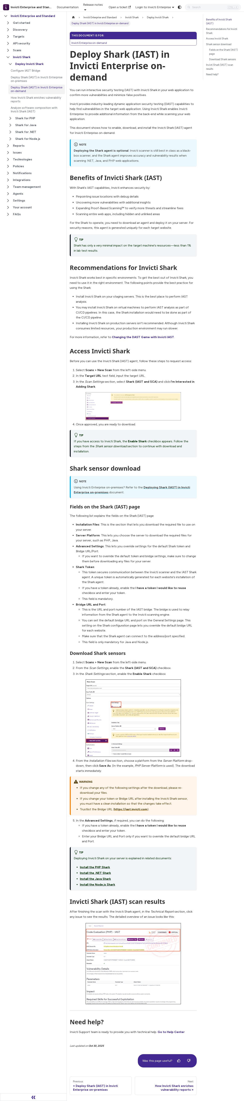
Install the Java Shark (95, 879)
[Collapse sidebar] (33, 1097)
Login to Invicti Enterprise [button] (153, 7)
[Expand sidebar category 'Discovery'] (8, 30)
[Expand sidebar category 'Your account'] (8, 207)
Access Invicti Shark (217, 38)
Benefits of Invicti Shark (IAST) (219, 21)
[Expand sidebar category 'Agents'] (8, 194)
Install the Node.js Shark (97, 884)
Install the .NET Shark (95, 873)
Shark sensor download (218, 44)
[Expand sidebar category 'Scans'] (8, 50)
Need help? (212, 74)
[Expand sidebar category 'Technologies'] (8, 159)
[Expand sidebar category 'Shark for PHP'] (10, 118)
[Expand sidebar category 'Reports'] (8, 146)
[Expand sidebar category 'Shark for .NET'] (10, 132)
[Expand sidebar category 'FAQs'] (8, 214)
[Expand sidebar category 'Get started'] (8, 23)
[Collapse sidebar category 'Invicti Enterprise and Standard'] (6, 16)
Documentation (68, 7)
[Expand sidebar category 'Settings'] (8, 201)
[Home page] (73, 17)
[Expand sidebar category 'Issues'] (8, 153)
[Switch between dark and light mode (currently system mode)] (180, 7)
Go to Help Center (171, 1032)
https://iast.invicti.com (130, 809)
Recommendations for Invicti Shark (221, 31)
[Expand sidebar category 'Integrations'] (8, 180)
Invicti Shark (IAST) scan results (219, 66)
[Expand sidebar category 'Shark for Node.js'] (10, 139)
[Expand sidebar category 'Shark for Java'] (10, 125)
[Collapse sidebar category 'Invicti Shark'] (8, 57)
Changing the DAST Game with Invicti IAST (143, 337)
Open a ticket (120, 7)
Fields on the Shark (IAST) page (223, 51)
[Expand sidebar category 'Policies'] (8, 166)
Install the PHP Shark (95, 867)
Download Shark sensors (222, 59)
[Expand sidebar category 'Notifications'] (8, 173)
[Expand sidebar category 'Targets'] (8, 37)
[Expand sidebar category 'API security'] (8, 43)
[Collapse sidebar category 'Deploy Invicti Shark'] (10, 64)
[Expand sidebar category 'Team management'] (8, 187)
